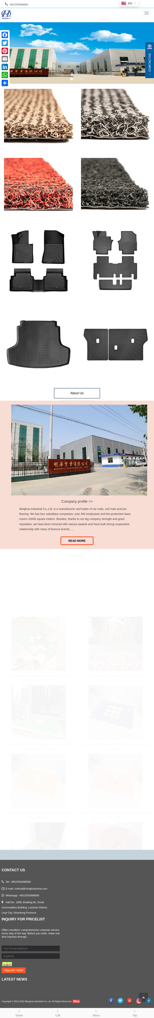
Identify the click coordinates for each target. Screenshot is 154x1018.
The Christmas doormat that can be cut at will (115, 674)
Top (135, 1012)
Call (57, 1012)
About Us (77, 393)
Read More (77, 540)
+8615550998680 (29, 895)
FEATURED (76, 556)
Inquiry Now (13, 970)
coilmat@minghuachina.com (30, 888)
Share (19, 1012)
